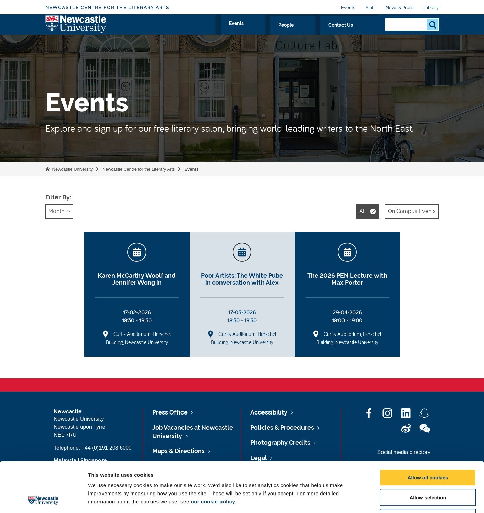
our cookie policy (213, 454)
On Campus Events (412, 211)
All (362, 211)
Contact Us (360, 32)
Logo (76, 31)
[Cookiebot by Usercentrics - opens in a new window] (43, 500)
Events (348, 7)
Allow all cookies (428, 430)
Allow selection (427, 450)
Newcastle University (72, 169)
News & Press (399, 7)
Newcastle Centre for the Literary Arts (107, 7)
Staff (370, 7)
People (325, 32)
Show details (352, 500)
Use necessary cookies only (427, 470)
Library (431, 7)
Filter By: (58, 197)
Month (56, 211)
